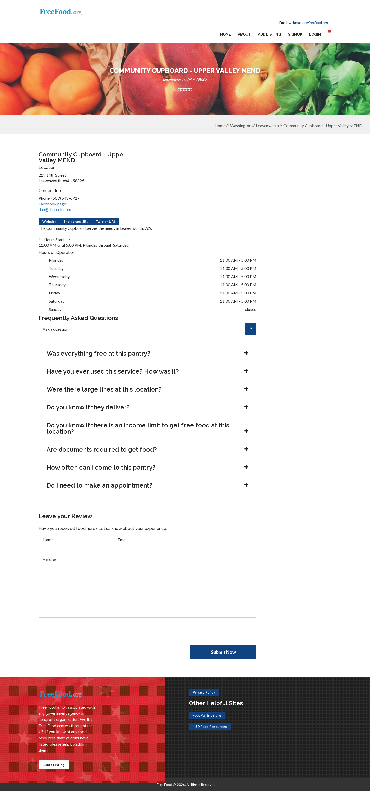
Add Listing (269, 34)
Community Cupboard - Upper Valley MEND (322, 125)
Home (225, 34)
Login (315, 34)
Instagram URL (76, 222)
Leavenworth (267, 125)
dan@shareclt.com (55, 209)
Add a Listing (53, 765)
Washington (240, 125)
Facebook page (52, 203)
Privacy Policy (204, 692)
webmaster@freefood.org (308, 23)
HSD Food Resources (210, 727)
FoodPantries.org (207, 715)
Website (49, 222)
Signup (295, 34)
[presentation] (78, 635)
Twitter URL (106, 222)
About (244, 34)
